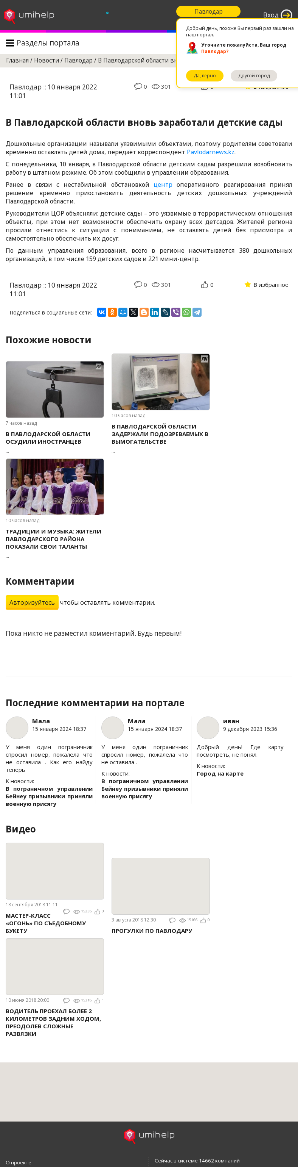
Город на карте (220, 773)
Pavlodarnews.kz (210, 152)
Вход (271, 15)
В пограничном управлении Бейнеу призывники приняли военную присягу (49, 796)
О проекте (18, 1162)
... (55, 442)
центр (163, 184)
